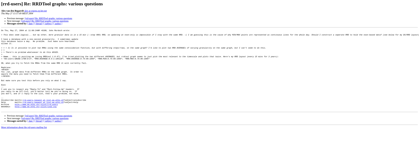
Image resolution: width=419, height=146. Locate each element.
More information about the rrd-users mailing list (24, 143)
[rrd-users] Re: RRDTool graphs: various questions (48, 18)
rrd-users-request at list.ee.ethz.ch (43, 114)
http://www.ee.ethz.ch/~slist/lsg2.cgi (36, 122)
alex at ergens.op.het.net (35, 11)
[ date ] (30, 23)
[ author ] (58, 23)
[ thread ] (39, 23)
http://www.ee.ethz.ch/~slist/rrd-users (36, 119)
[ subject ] (48, 23)
